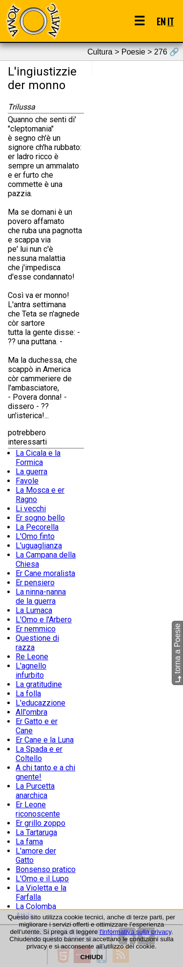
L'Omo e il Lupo (42, 878)
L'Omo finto (35, 536)
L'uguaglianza (39, 545)
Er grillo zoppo (40, 823)
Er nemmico (36, 628)
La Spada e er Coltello (39, 753)
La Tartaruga (36, 832)
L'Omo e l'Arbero (44, 619)
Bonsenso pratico (46, 869)
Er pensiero (35, 582)
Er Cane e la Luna (45, 739)
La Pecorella (37, 527)
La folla (28, 693)
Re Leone (32, 656)
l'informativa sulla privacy (135, 931)
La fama (29, 841)
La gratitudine (39, 684)
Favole (27, 480)
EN (161, 21)
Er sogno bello (40, 517)
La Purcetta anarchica (35, 790)
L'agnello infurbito (31, 670)
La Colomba (36, 906)
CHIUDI (92, 957)
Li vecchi (31, 508)
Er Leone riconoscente (38, 809)
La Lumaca (34, 610)
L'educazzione (40, 702)
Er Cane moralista (45, 573)
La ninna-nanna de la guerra (41, 596)
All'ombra (31, 712)
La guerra (31, 471)
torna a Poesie (177, 653)
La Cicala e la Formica (38, 457)
